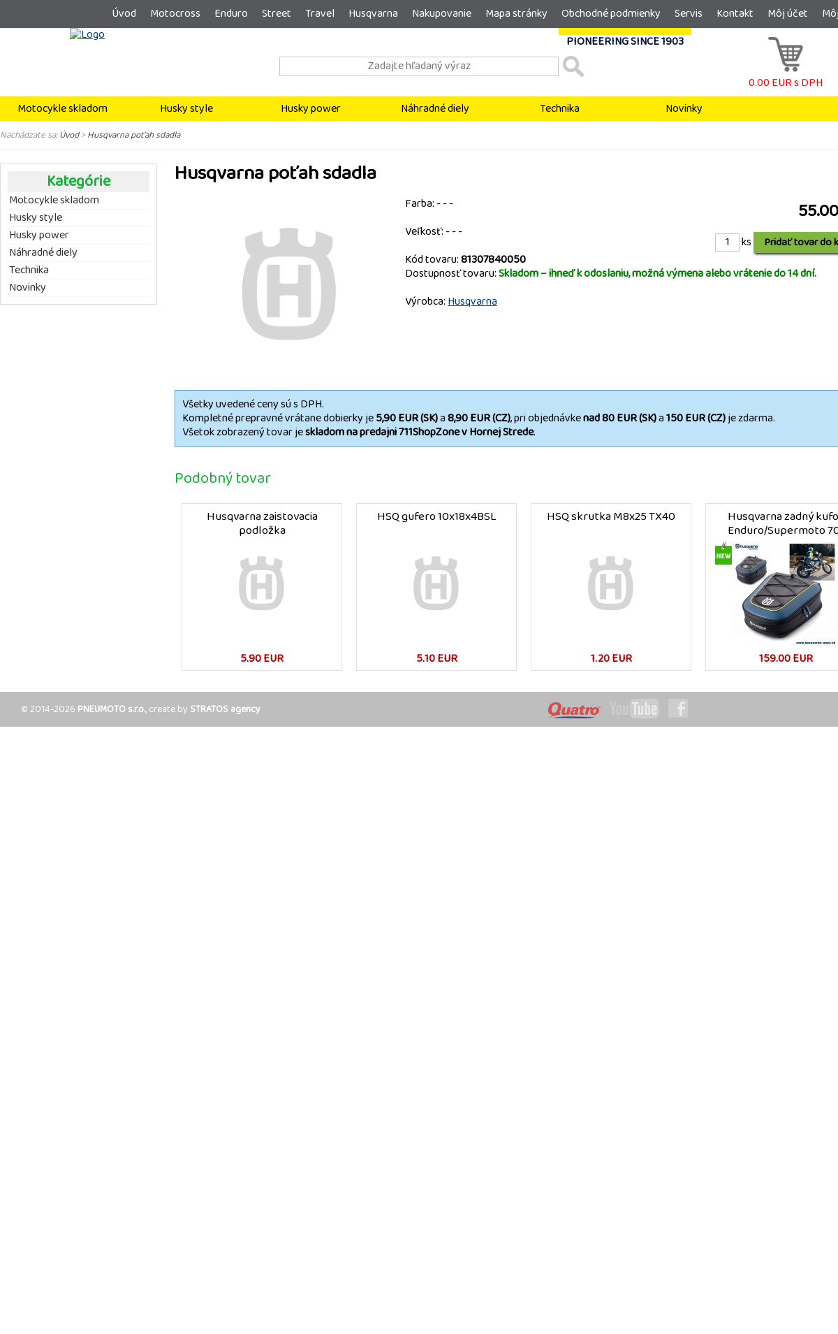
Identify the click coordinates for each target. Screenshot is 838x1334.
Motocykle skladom (62, 108)
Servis (689, 13)
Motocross (175, 13)
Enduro (231, 13)
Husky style (186, 108)
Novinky (684, 108)
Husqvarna (373, 13)
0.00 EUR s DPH (786, 76)
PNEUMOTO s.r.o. (111, 709)
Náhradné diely (435, 108)
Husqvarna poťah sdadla (133, 135)
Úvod (124, 13)
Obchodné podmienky (611, 13)
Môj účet (787, 13)
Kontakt (735, 13)
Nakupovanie (441, 13)
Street (276, 13)
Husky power (311, 108)
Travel (320, 13)
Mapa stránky (516, 13)
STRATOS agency (225, 709)
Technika (560, 108)
